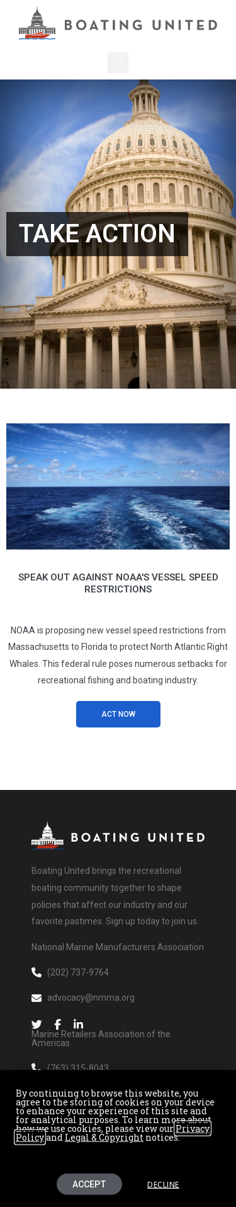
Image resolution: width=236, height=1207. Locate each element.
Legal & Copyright (104, 1146)
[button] (118, 62)
